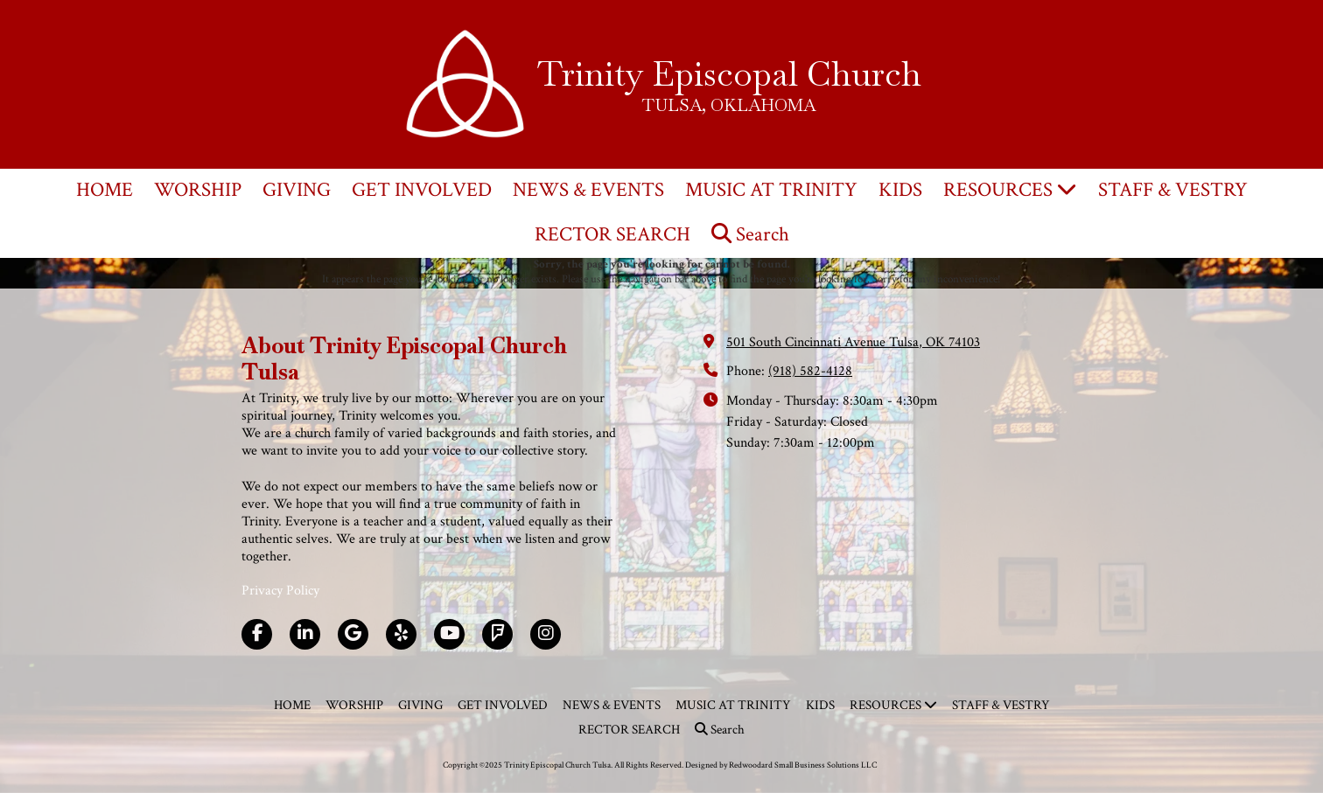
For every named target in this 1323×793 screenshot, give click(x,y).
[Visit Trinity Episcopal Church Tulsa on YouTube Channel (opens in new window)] (449, 634)
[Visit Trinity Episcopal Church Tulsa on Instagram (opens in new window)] (545, 634)
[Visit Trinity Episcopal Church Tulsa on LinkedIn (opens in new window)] (305, 634)
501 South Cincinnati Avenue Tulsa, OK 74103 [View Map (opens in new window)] (853, 342)
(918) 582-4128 (810, 371)
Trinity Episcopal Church (729, 73)
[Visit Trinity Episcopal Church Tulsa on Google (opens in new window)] (353, 634)
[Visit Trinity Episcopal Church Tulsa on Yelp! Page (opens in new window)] (401, 634)
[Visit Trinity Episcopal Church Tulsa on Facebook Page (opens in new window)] (257, 634)
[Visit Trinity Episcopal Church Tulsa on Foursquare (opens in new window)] (497, 634)
